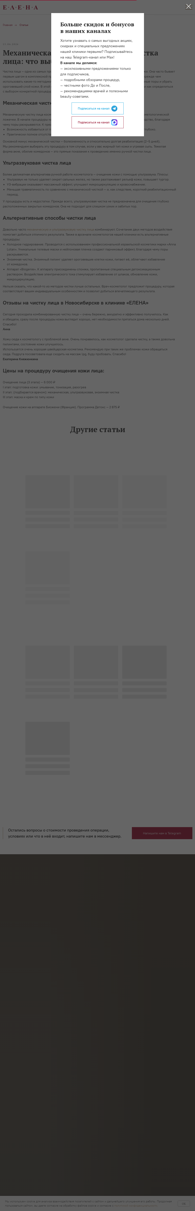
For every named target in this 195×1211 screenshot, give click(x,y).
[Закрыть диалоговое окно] (188, 6)
